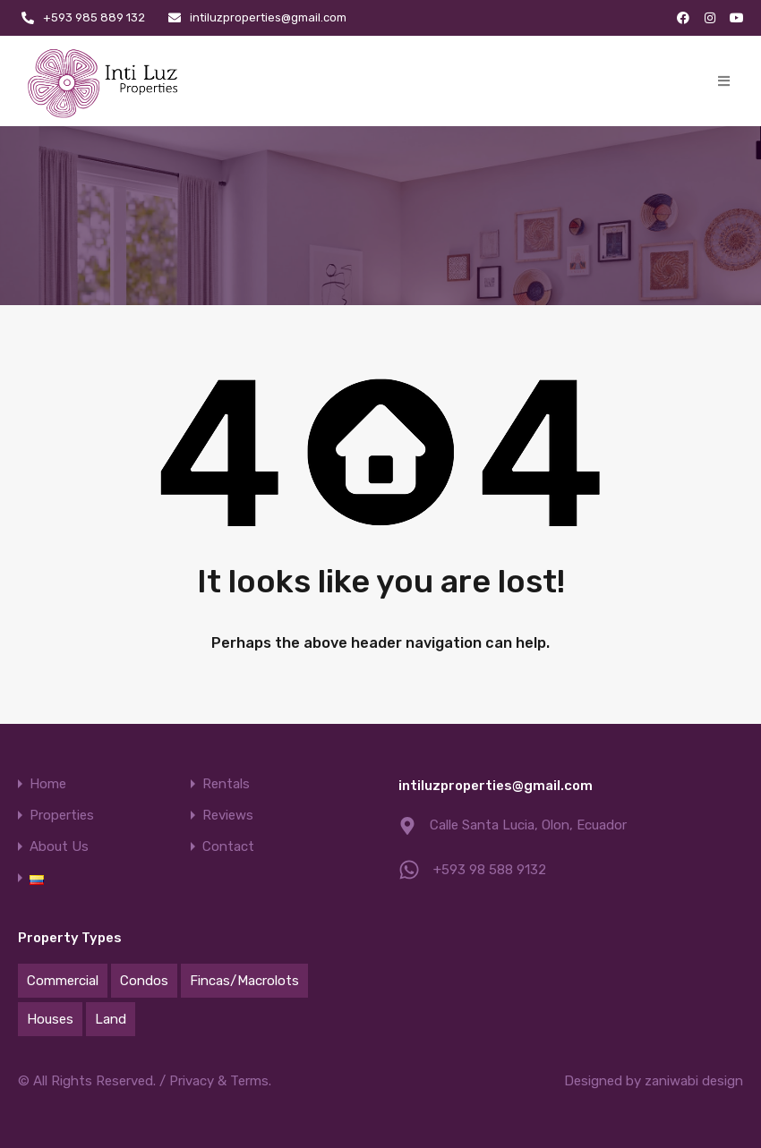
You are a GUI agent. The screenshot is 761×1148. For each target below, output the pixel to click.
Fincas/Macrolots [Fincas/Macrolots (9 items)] (244, 981)
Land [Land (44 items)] (110, 1019)
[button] (724, 81)
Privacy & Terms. (220, 1081)
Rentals (226, 784)
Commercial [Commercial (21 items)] (62, 981)
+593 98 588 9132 (489, 870)
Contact (228, 847)
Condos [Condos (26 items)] (144, 981)
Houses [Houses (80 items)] (50, 1019)
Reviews (227, 815)
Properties (62, 815)
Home (48, 784)
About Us (59, 847)
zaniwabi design (694, 1081)
